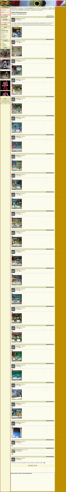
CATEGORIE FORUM (4, 32)
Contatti (2, 33)
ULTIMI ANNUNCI (3, 24)
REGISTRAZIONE (4, 17)
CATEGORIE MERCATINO (5, 25)
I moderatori (3, 36)
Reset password (4, 16)
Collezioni (2, 37)
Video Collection (4, 39)
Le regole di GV (3, 34)
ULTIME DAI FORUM (4, 30)
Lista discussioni (50, 15)
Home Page (2, 29)
